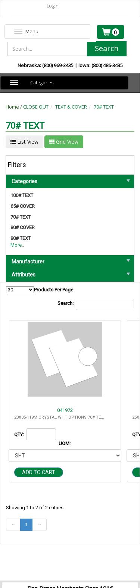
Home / (14, 106)
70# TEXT (104, 106)
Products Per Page (39, 289)
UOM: (65, 443)
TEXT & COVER (71, 106)
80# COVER (22, 227)
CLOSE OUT (36, 106)
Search (107, 48)
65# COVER (22, 206)
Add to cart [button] (38, 472)
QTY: (19, 434)
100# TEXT (21, 195)
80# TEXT (20, 238)
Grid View (63, 141)
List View (24, 141)
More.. (17, 245)
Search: (95, 303)
